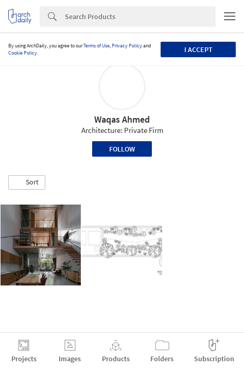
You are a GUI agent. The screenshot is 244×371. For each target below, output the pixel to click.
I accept (198, 49)
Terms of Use (96, 45)
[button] (26, 182)
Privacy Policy (127, 45)
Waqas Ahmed (122, 119)
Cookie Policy (22, 52)
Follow (122, 149)
